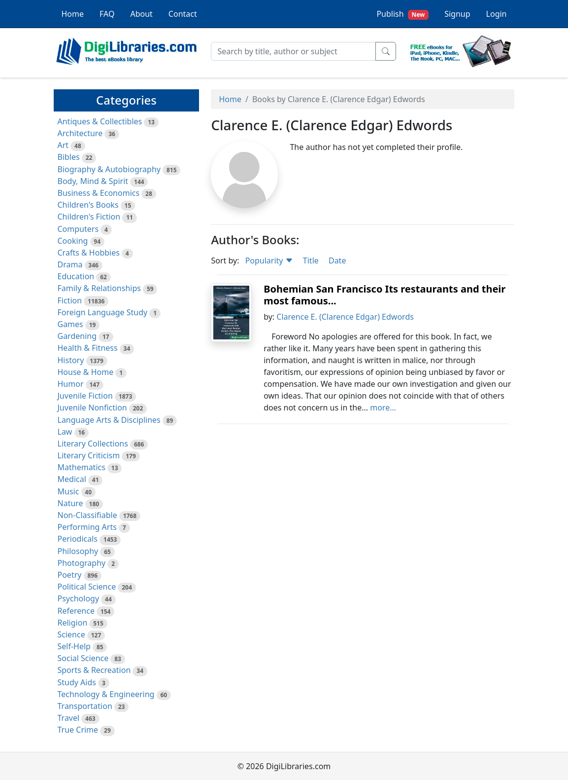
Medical (72, 479)
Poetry (70, 574)
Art (63, 145)
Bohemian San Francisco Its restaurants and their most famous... (384, 294)
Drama (70, 264)
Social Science (83, 658)
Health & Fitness (88, 347)
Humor (71, 383)
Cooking (73, 240)
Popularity (269, 260)
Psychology (79, 598)
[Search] (293, 51)
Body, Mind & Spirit (93, 181)
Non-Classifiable (87, 515)
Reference (76, 610)
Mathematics (81, 467)
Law (65, 431)
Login (496, 13)
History (71, 360)
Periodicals (78, 538)
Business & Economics (99, 192)
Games (70, 324)
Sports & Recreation (94, 670)
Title (311, 260)
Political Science (87, 586)
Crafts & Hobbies (89, 252)
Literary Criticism (89, 455)
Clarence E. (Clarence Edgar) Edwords (345, 316)
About (141, 13)
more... (383, 407)
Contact (182, 13)
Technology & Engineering (106, 694)
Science (71, 634)
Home (73, 13)
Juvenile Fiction (85, 395)
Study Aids (77, 682)
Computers (78, 228)
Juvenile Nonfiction (92, 407)
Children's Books (88, 204)
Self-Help (74, 646)
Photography (82, 562)
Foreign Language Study (103, 312)
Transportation (85, 706)
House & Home (86, 372)
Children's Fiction (89, 216)
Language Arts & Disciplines (109, 419)
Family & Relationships (99, 288)
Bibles (69, 156)
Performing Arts (87, 526)
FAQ (107, 13)
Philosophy (78, 551)
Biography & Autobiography (109, 169)
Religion (73, 622)
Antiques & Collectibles (100, 121)
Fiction (70, 300)
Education (76, 276)
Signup (457, 13)
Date (337, 260)
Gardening (77, 336)
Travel (69, 717)
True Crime (78, 729)
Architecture (80, 133)
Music (68, 491)
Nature (70, 503)
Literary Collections (93, 443)
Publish (402, 14)
